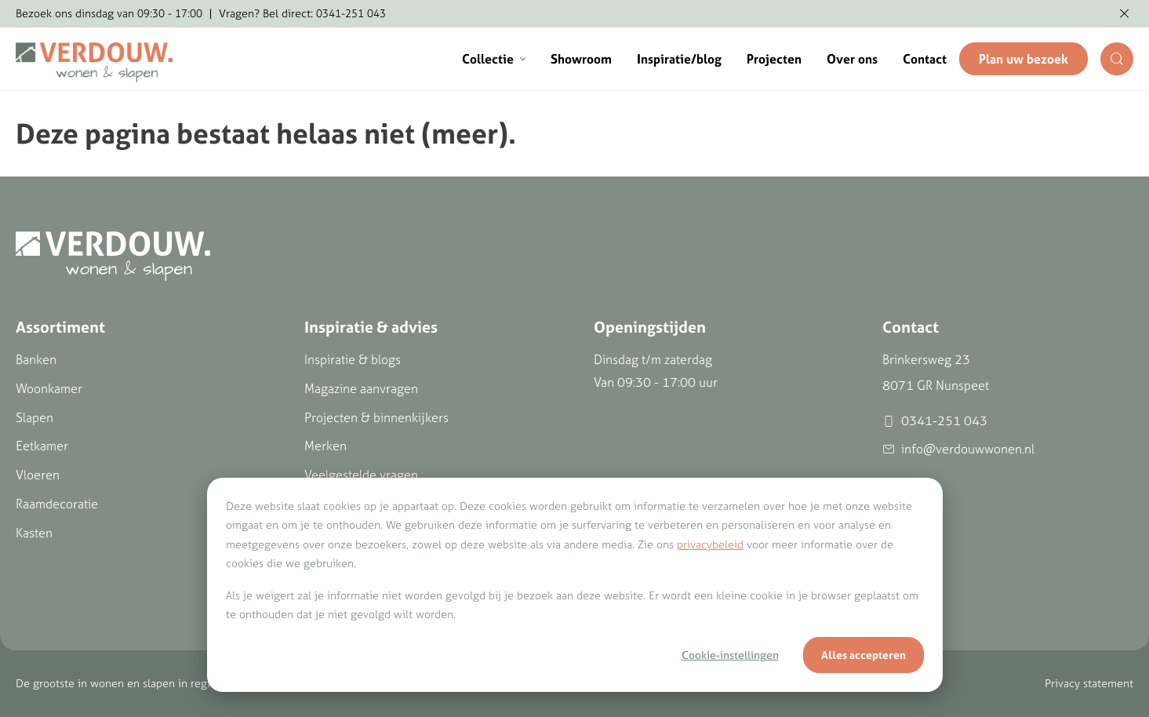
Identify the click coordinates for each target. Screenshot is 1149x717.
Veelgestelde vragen (361, 474)
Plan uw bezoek (1023, 59)
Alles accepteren (863, 655)
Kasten (34, 532)
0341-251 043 (934, 420)
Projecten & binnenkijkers (376, 417)
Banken (36, 359)
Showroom (581, 59)
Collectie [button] (493, 59)
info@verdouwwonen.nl (958, 449)
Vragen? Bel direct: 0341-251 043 (302, 13)
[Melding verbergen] (1124, 14)
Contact (925, 59)
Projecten (774, 59)
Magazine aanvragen (361, 388)
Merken (325, 445)
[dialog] (575, 585)
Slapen (34, 417)
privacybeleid (710, 544)
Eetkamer (42, 445)
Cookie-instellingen (730, 655)
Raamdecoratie (57, 503)
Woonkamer (49, 388)
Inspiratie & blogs (352, 359)
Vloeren (38, 474)
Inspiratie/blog (679, 59)
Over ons (852, 59)
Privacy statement (1089, 683)
